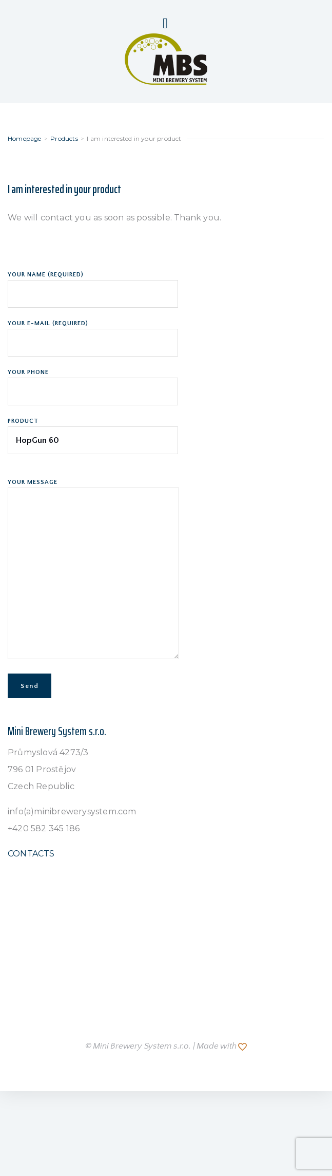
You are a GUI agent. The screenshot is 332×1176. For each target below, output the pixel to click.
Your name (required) (93, 284)
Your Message (93, 570)
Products (64, 138)
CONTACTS (31, 853)
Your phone (93, 382)
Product (93, 431)
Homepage (25, 138)
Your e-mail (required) (93, 333)
